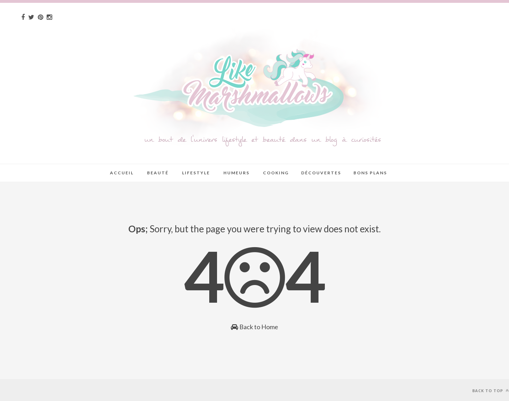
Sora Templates (48, 390)
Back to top (490, 390)
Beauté (158, 172)
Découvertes (321, 172)
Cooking (276, 172)
